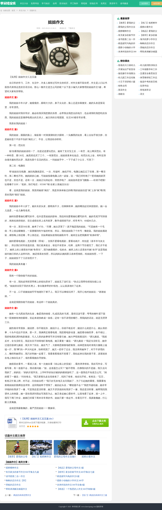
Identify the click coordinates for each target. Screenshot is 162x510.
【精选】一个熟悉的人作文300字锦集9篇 (76, 489)
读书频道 (124, 3)
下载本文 (71, 28)
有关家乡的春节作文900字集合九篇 (22, 472)
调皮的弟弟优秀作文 (22, 495)
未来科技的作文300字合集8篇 (71, 485)
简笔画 (84, 3)
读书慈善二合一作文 (15, 476)
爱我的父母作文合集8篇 (126, 27)
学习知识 (46, 3)
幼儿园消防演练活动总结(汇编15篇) (148, 65)
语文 (142, 94)
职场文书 (94, 3)
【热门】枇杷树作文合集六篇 (148, 23)
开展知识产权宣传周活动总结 (126, 69)
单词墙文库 (76, 507)
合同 (55, 3)
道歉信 (121, 94)
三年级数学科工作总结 (148, 69)
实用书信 (35, 3)
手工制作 (74, 3)
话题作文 (33, 10)
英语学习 (113, 3)
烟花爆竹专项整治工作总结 (126, 73)
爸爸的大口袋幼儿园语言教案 (126, 65)
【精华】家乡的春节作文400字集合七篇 (75, 472)
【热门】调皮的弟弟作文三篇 (94, 495)
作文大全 (24, 3)
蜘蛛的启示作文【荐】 (16, 480)
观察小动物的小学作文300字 (70, 480)
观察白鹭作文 (146, 27)
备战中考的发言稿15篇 (148, 82)
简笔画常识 (145, 90)
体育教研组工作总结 (148, 78)
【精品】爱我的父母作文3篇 (70, 468)
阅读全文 (63, 28)
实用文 (104, 3)
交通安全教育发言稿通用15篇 (148, 73)
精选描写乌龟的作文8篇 (68, 476)
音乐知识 (63, 3)
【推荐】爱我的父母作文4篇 (126, 23)
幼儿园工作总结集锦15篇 (126, 78)
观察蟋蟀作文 (12, 468)
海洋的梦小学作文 (148, 39)
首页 (13, 10)
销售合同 (122, 86)
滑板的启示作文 (13, 485)
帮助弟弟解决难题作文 (16, 489)
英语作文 (122, 90)
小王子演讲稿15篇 (126, 82)
